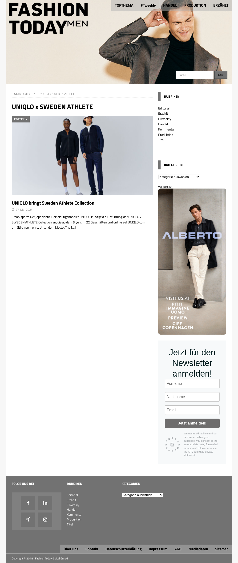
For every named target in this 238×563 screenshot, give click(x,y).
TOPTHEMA (124, 5)
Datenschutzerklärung (123, 549)
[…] (73, 227)
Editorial (163, 108)
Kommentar (166, 129)
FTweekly (148, 5)
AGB (178, 549)
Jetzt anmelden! (192, 423)
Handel (163, 124)
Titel (161, 139)
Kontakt (91, 549)
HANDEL (170, 5)
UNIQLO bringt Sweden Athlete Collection (53, 202)
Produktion (165, 134)
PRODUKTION (195, 5)
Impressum (158, 549)
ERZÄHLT (220, 5)
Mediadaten (198, 549)
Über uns (71, 549)
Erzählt (163, 113)
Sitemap (222, 549)
